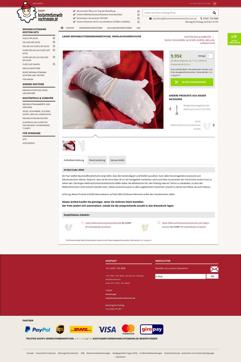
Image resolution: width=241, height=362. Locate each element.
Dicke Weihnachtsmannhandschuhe (103, 222)
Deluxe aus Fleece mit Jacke (36, 46)
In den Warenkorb (234, 42)
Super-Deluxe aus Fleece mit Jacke (36, 51)
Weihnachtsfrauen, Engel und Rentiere (35, 91)
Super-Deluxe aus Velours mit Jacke (35, 59)
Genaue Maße (117, 160)
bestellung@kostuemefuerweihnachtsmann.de (174, 18)
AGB (138, 28)
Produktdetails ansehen (98, 226)
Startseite (40, 12)
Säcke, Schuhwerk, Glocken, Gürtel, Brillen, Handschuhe (37, 112)
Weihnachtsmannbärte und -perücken (37, 105)
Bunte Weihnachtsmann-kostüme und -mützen (35, 74)
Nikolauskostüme (31, 68)
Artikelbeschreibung (74, 160)
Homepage (61, 27)
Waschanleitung (97, 160)
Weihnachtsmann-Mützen (35, 118)
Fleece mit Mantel (31, 64)
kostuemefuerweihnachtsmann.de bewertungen (125, 338)
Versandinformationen (90, 28)
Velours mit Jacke (31, 42)
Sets (25, 139)
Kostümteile (29, 143)
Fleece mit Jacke (30, 38)
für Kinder (28, 79)
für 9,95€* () (109, 224)
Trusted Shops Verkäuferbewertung (50, 338)
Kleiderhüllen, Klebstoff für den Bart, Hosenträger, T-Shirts (36, 125)
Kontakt (70, 28)
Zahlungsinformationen (119, 28)
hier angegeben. (146, 240)
